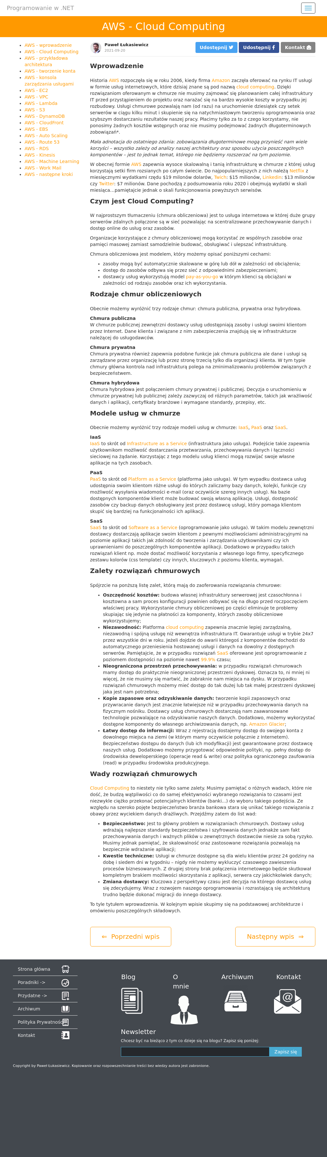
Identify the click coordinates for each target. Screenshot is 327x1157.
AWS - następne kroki (49, 174)
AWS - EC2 (36, 90)
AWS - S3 (35, 109)
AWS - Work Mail (43, 167)
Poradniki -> (32, 982)
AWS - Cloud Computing (52, 51)
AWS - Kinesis (40, 155)
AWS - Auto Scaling (46, 135)
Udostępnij (216, 47)
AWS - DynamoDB (45, 116)
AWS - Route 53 (42, 142)
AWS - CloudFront (44, 122)
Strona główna (34, 969)
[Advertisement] (46, 277)
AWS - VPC (36, 96)
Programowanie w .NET (40, 8)
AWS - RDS (37, 148)
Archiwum (29, 1008)
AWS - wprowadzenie (48, 45)
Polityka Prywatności (41, 1022)
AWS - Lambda (41, 103)
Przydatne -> (32, 995)
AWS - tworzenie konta (50, 71)
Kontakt (298, 47)
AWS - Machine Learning (52, 161)
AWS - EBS (36, 129)
